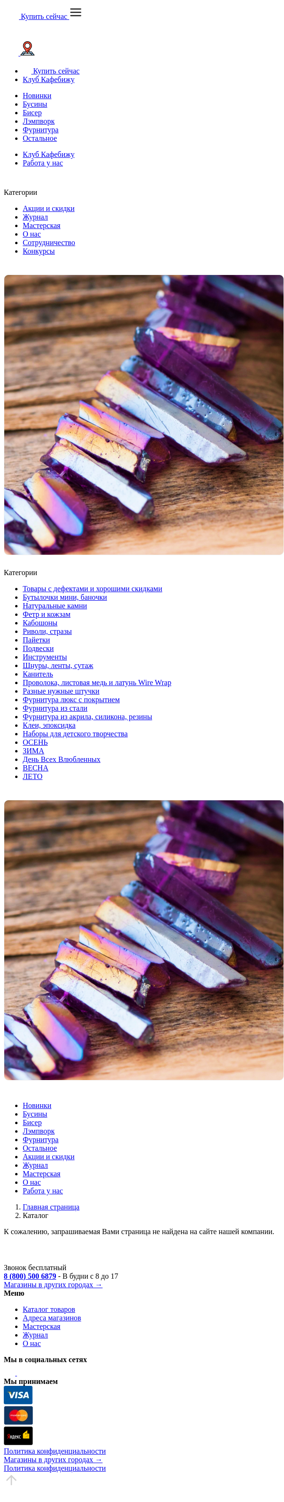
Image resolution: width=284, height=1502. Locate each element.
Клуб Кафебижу (48, 79)
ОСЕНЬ (35, 742)
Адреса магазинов (52, 1318)
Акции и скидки (49, 208)
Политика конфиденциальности (55, 1451)
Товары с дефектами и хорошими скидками (92, 589)
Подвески (38, 648)
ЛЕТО (33, 776)
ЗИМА (33, 751)
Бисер (32, 113)
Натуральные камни (55, 606)
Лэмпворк (38, 121)
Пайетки (36, 640)
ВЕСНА (35, 768)
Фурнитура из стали (55, 708)
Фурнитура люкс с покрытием (71, 700)
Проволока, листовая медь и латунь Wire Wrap (97, 682)
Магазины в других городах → (53, 1285)
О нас (32, 234)
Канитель (38, 674)
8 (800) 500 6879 (30, 1276)
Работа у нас (43, 163)
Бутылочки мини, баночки (65, 597)
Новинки (37, 96)
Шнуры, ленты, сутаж (58, 665)
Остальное (40, 138)
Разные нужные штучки (61, 691)
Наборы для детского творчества (75, 734)
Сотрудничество (49, 242)
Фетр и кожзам (47, 614)
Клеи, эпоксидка (49, 725)
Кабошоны (40, 623)
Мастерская (42, 225)
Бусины (35, 104)
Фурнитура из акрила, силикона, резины (87, 717)
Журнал (35, 217)
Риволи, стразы (47, 631)
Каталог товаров (49, 1309)
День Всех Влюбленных (61, 759)
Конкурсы (39, 251)
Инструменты (45, 657)
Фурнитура (41, 130)
